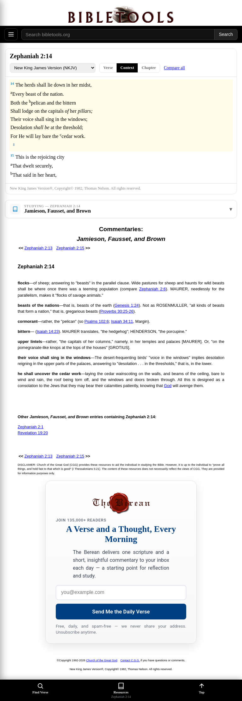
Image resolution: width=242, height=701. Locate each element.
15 (12, 155)
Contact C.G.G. (130, 660)
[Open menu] (11, 34)
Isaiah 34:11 (122, 321)
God (167, 385)
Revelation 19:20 (33, 432)
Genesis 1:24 (127, 305)
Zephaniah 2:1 (30, 427)
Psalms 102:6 (96, 321)
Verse (108, 68)
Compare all (174, 68)
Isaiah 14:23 (48, 331)
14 (12, 83)
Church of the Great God (102, 660)
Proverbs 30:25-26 (116, 311)
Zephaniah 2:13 (39, 248)
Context (127, 68)
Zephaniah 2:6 (152, 289)
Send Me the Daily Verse (121, 611)
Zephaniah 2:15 (70, 248)
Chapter (148, 68)
